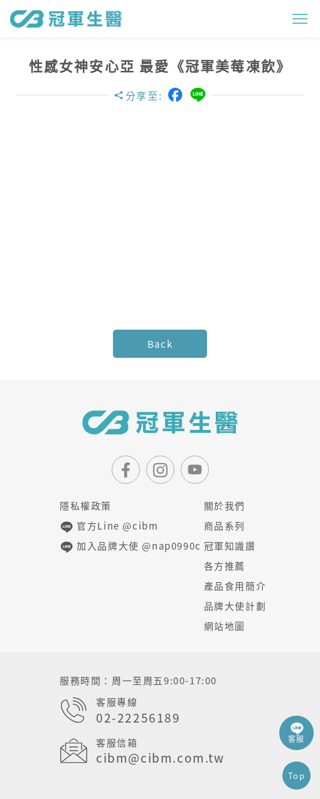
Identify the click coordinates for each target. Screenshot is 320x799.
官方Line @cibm (109, 526)
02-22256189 (138, 717)
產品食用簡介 (232, 586)
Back (160, 344)
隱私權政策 (86, 506)
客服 (296, 732)
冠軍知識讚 (230, 546)
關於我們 (224, 506)
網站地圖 (224, 626)
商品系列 (224, 526)
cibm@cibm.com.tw (160, 757)
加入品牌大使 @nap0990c (124, 546)
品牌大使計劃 (232, 606)
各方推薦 (224, 566)
